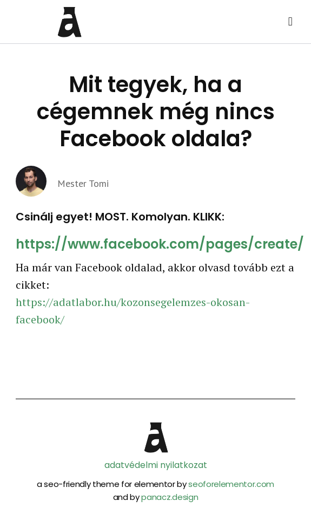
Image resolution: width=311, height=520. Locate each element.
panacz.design (169, 497)
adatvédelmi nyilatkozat (155, 465)
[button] (290, 22)
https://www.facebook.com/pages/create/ (160, 244)
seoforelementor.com (231, 484)
